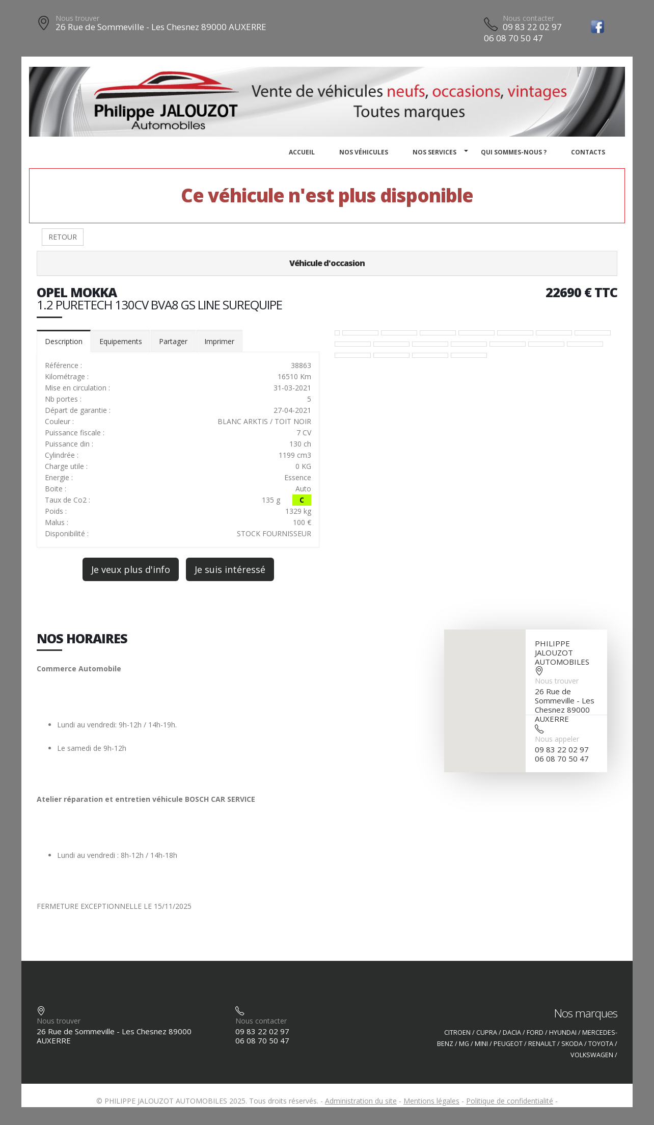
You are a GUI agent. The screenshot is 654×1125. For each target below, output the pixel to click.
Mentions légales (431, 1101)
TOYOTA (600, 1043)
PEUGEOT (508, 1043)
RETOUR (62, 237)
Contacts (588, 152)
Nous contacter (528, 18)
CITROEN (457, 1032)
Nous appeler (557, 739)
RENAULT (542, 1043)
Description (64, 341)
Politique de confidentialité (509, 1101)
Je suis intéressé (230, 569)
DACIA (512, 1032)
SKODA (572, 1043)
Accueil (302, 152)
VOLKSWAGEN (591, 1055)
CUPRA (486, 1032)
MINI (481, 1043)
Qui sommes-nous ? (514, 152)
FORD (535, 1032)
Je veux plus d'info (130, 569)
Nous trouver (77, 18)
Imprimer (219, 341)
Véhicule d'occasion (327, 263)
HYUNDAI (563, 1032)
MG (464, 1043)
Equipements (120, 341)
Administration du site (361, 1101)
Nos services (434, 152)
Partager (173, 341)
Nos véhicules (363, 152)
